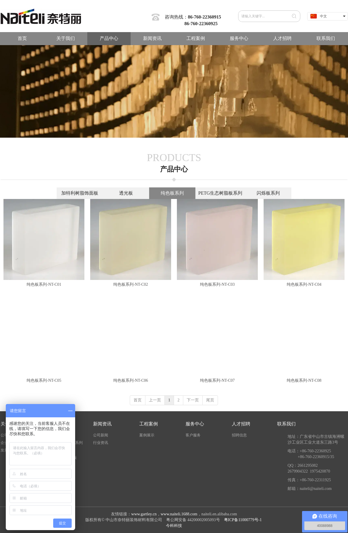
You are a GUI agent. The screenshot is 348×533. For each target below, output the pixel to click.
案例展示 (146, 435)
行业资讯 (100, 442)
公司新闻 (100, 435)
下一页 (193, 400)
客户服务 (193, 435)
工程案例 (148, 423)
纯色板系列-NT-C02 (130, 284)
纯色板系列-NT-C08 (304, 380)
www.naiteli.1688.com (179, 514)
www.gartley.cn (144, 514)
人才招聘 (241, 423)
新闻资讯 (102, 423)
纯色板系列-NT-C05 (44, 380)
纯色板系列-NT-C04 (304, 284)
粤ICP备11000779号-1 (243, 520)
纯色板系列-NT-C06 (130, 380)
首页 (138, 400)
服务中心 (195, 423)
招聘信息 (239, 435)
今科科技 (174, 525)
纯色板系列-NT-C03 (217, 284)
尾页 (210, 400)
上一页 (155, 400)
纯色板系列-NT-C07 (217, 380)
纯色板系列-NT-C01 (44, 284)
